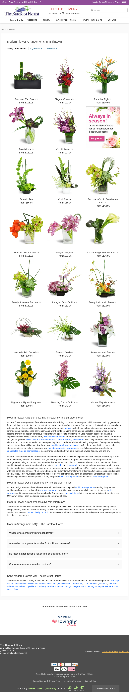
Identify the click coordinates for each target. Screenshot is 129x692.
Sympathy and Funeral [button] (67, 20)
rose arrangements (48, 490)
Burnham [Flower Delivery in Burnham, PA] (51, 586)
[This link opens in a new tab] (64, 621)
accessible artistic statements (40, 439)
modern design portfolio (38, 512)
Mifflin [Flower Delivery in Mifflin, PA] (10, 583)
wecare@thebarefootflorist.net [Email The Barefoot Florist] (13, 653)
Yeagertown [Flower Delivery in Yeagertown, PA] (78, 586)
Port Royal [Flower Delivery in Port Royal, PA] (115, 580)
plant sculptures (71, 493)
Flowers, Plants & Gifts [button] (93, 20)
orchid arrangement (68, 476)
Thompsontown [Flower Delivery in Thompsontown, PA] (91, 583)
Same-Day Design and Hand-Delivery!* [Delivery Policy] (21, 2)
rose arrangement (101, 476)
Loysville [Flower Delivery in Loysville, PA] (30, 586)
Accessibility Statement (72, 681)
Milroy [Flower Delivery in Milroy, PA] (22, 586)
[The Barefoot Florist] (21, 11)
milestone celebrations (54, 436)
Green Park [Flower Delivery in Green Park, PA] (12, 589)
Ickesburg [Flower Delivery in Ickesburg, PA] (89, 586)
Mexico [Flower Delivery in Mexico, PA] (42, 583)
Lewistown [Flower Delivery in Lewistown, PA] (52, 583)
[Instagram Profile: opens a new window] (114, 646)
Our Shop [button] (113, 20)
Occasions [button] (33, 20)
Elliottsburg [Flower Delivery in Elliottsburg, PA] (40, 586)
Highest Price (36, 48)
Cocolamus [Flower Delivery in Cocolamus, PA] (77, 583)
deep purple (72, 465)
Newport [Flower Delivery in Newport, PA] (103, 583)
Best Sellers (21, 48)
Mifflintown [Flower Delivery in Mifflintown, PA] (33, 583)
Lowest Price (51, 48)
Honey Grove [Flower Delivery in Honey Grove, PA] (101, 586)
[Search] (109, 10)
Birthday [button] (47, 20)
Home (3, 30)
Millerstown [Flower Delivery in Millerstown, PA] (12, 586)
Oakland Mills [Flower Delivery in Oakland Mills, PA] (20, 583)
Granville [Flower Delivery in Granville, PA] (113, 586)
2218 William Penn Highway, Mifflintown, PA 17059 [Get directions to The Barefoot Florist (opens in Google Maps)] (22, 648)
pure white (59, 465)
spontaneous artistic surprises (63, 448)
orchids (68, 428)
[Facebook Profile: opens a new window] (121, 646)
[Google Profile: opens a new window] (127, 646)
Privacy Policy (54, 681)
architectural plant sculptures (65, 445)
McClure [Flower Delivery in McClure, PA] (112, 583)
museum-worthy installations (70, 439)
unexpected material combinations (23, 451)
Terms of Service (39, 681)
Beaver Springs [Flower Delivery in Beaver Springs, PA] (64, 586)
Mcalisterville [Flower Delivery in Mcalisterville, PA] (64, 583)
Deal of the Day (17, 20)
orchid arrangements (85, 487)
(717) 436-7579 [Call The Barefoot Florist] (7, 650)
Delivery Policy (90, 681)
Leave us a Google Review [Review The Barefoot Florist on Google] (115, 651)
